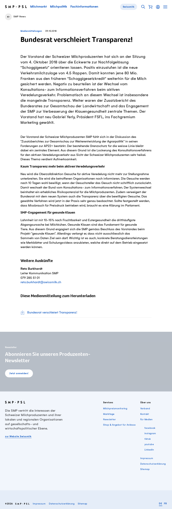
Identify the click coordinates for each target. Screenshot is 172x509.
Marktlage (109, 414)
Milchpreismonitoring (115, 408)
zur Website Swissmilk (18, 436)
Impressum (146, 458)
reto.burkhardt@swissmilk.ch (40, 282)
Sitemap (145, 469)
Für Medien (146, 419)
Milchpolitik (58, 6)
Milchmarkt (38, 6)
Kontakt (144, 414)
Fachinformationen (84, 6)
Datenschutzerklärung (153, 464)
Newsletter (109, 419)
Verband (145, 408)
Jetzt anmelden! (19, 373)
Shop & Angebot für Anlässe (119, 425)
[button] (150, 7)
